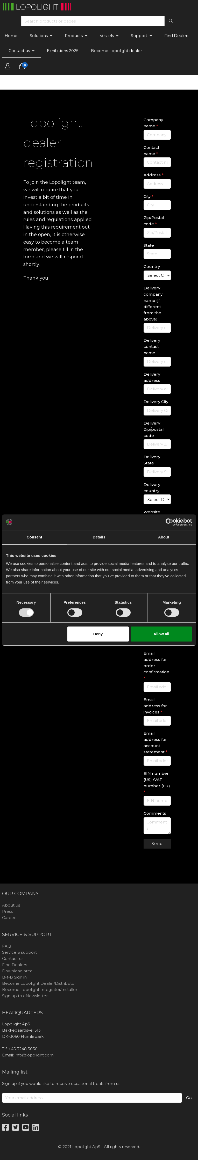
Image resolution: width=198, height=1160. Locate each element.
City (148, 196)
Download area (17, 970)
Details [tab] (99, 537)
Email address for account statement (155, 742)
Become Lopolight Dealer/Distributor (39, 983)
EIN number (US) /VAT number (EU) (157, 782)
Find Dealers (176, 35)
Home (11, 35)
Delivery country (152, 487)
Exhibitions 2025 (63, 50)
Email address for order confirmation (156, 666)
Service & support (19, 952)
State (149, 245)
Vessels (107, 35)
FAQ (6, 946)
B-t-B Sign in (14, 977)
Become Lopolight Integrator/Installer (39, 989)
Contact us (19, 50)
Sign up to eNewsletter (25, 995)
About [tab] (163, 537)
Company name (153, 122)
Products (74, 35)
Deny (98, 634)
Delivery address (152, 377)
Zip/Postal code (154, 220)
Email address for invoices (155, 705)
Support (139, 35)
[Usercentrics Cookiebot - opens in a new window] (169, 522)
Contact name (151, 150)
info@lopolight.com (34, 1055)
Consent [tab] (34, 537)
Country (152, 266)
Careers (9, 917)
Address (154, 174)
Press (7, 911)
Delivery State (152, 459)
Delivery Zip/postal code (154, 429)
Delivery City (156, 401)
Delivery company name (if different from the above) (153, 304)
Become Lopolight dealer (116, 50)
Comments (155, 813)
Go (189, 1097)
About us (11, 905)
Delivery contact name (152, 346)
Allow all (161, 634)
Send (157, 843)
